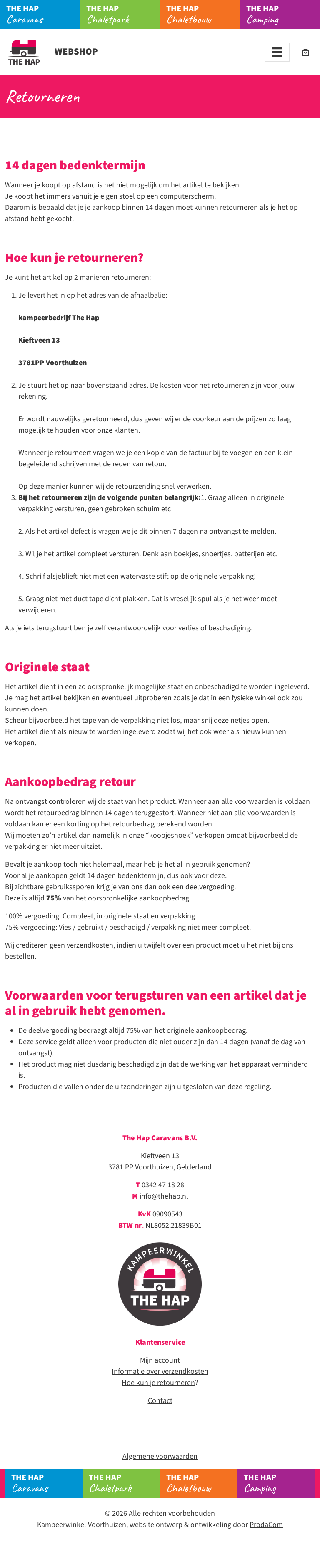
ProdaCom (266, 1525)
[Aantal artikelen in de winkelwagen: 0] (305, 52)
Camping (283, 14)
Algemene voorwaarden (160, 1456)
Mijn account (160, 1360)
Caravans (43, 14)
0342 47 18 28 (163, 1185)
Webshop (51, 51)
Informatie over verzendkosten (160, 1371)
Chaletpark (123, 14)
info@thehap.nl (164, 1196)
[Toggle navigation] (277, 52)
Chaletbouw (203, 14)
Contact (160, 1400)
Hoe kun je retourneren (158, 1383)
